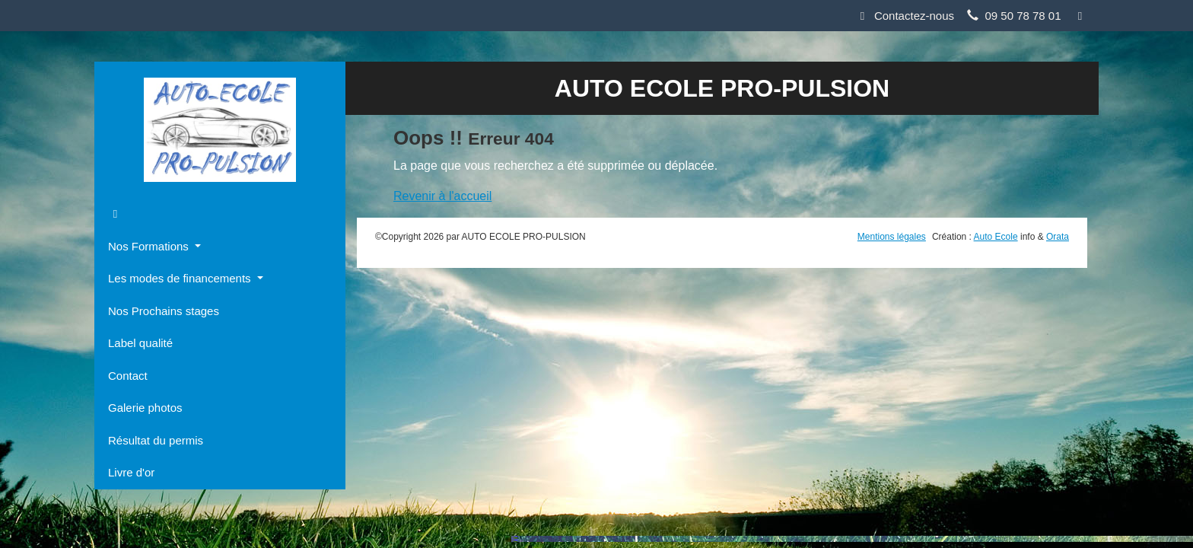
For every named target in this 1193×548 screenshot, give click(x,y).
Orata (1057, 236)
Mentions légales (891, 236)
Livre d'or (131, 472)
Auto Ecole (996, 236)
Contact (128, 375)
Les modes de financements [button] (181, 278)
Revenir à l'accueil (442, 196)
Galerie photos (145, 407)
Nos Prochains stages (163, 310)
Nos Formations (150, 246)
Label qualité (140, 342)
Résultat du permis (155, 440)
